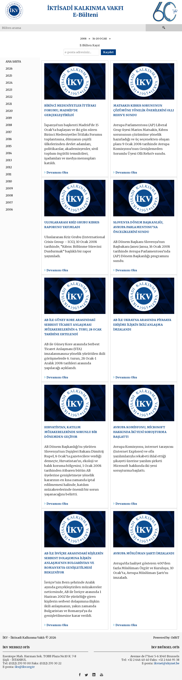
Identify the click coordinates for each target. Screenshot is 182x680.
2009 (9, 188)
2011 (8, 174)
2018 (9, 125)
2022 (9, 96)
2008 (83, 38)
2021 (9, 104)
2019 (9, 118)
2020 (9, 111)
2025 (9, 75)
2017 (9, 132)
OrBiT (175, 637)
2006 (9, 209)
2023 (9, 89)
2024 (9, 82)
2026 (9, 68)
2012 (9, 167)
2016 (9, 139)
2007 (9, 202)
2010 (9, 181)
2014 (9, 153)
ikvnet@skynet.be (166, 663)
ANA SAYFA (13, 61)
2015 (9, 146)
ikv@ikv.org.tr (24, 667)
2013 (9, 160)
